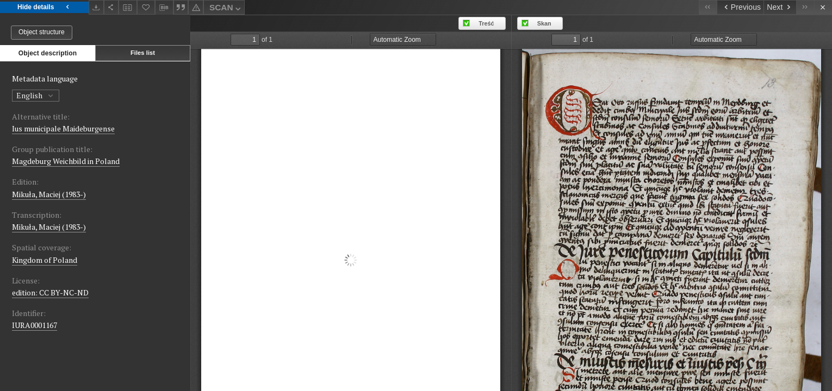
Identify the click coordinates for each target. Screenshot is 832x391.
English (35, 95)
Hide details (44, 7)
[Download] (96, 7)
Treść (486, 23)
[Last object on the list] (805, 7)
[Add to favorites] (146, 7)
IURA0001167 (34, 325)
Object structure (41, 32)
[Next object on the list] (779, 7)
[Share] (111, 7)
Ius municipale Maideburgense (63, 128)
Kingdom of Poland (44, 260)
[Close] (823, 7)
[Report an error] (195, 7)
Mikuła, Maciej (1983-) (49, 194)
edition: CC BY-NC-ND (50, 292)
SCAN (226, 9)
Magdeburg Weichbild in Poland (66, 161)
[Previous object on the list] (740, 7)
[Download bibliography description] (164, 7)
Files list (143, 52)
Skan (544, 23)
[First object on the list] (708, 7)
